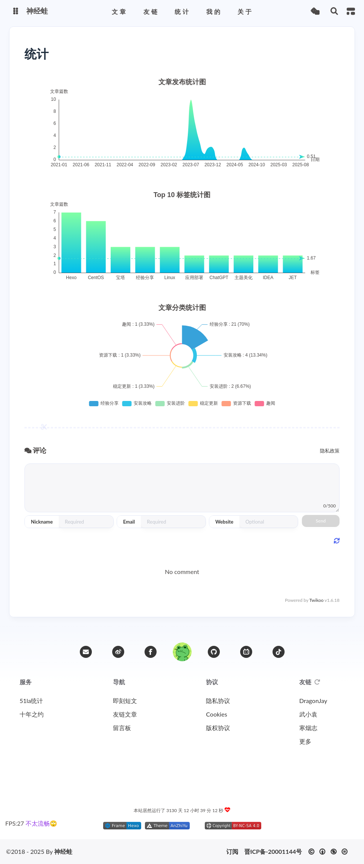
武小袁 (308, 714)
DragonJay (313, 700)
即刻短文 (125, 700)
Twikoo (316, 600)
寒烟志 (308, 727)
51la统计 (31, 700)
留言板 (122, 727)
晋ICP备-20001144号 (273, 852)
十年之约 (32, 714)
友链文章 (125, 714)
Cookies (216, 714)
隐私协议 (218, 700)
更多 (305, 741)
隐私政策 (330, 451)
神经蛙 (63, 851)
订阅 (232, 852)
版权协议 (218, 727)
